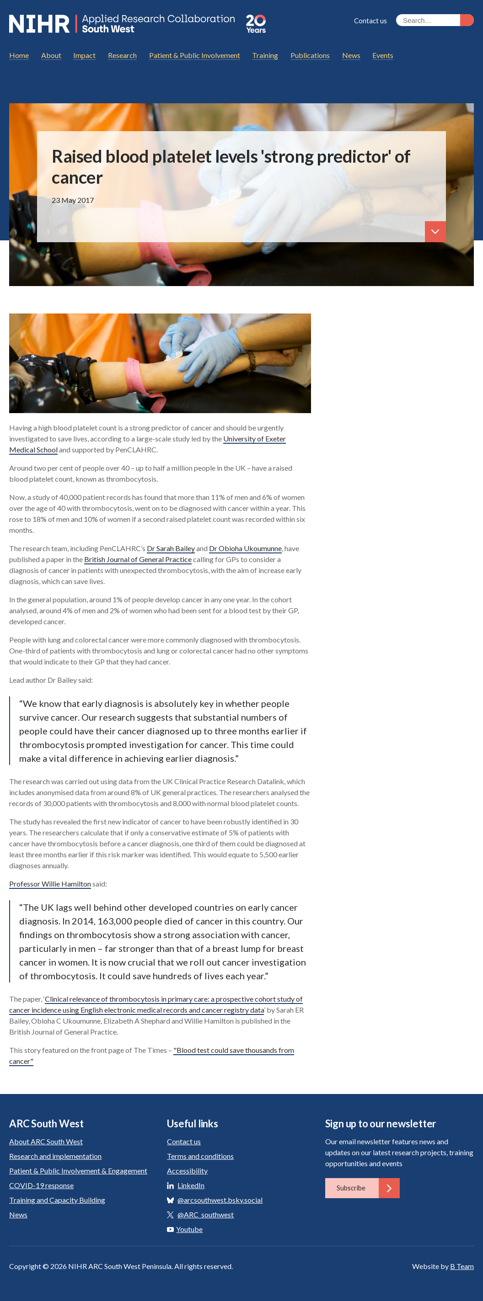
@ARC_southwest (205, 1214)
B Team (462, 1266)
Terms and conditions (200, 1156)
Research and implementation (55, 1156)
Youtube (185, 1229)
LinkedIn (190, 1185)
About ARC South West (46, 1141)
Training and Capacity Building (57, 1199)
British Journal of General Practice (138, 559)
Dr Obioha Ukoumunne (245, 548)
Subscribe (368, 1188)
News (18, 1214)
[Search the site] (435, 20)
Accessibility (187, 1170)
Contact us (370, 20)
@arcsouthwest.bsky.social (220, 1199)
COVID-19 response (41, 1185)
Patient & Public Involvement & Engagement (78, 1170)
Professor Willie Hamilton (50, 883)
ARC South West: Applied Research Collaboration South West (123, 24)
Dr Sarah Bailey (171, 548)
